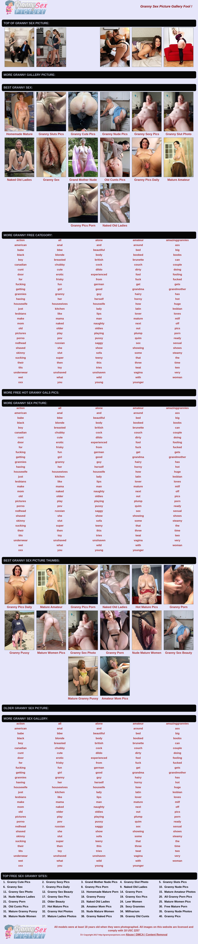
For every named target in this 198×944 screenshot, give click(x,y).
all (59, 240)
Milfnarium (132, 911)
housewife (20, 303)
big (177, 250)
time (177, 362)
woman (177, 377)
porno (20, 338)
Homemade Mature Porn (103, 891)
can (177, 259)
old (20, 328)
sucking (20, 357)
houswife (99, 303)
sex (138, 343)
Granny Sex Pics (58, 896)
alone (99, 240)
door (20, 274)
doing (177, 269)
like (59, 313)
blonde (59, 254)
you (59, 382)
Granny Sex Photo (21, 891)
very (177, 372)
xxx (20, 382)
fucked (177, 279)
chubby (60, 264)
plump (138, 333)
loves (177, 313)
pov (59, 338)
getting (20, 289)
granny (59, 294)
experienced (99, 274)
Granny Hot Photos (60, 911)
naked (60, 323)
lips (99, 313)
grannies (20, 294)
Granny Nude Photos (178, 911)
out (138, 328)
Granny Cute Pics (18, 882)
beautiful (99, 250)
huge (177, 303)
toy (60, 367)
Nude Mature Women (100, 911)
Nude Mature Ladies (22, 896)
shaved (20, 348)
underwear (21, 372)
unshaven (99, 372)
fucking (20, 284)
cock (99, 264)
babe (20, 250)
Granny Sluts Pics (175, 882)
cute (60, 269)
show (99, 348)
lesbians (20, 313)
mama (60, 318)
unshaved (59, 372)
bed (138, 250)
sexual (177, 343)
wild (99, 377)
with (138, 377)
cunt (21, 269)
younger (138, 382)
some (138, 352)
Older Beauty (56, 901)
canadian (21, 264)
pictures (20, 333)
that (138, 357)
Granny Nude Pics (176, 886)
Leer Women (133, 901)
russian (60, 343)
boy (20, 259)
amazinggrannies (177, 240)
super (59, 357)
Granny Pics (172, 916)
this (98, 362)
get (138, 284)
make (20, 318)
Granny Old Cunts (137, 916)
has (177, 294)
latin (138, 308)
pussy (99, 338)
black (20, 254)
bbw (60, 250)
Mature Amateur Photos (180, 891)
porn (177, 333)
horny (138, 299)
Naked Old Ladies (135, 886)
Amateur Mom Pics (99, 906)
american (21, 245)
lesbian (177, 308)
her (60, 299)
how (138, 303)
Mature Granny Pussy (23, 911)
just (20, 308)
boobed (138, 254)
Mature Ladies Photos (62, 916)
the (177, 357)
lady (99, 308)
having (20, 299)
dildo (99, 269)
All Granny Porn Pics (178, 896)
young (99, 382)
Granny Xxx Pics (136, 896)
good (99, 289)
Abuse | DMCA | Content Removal (146, 934)
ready (177, 338)
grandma (138, 289)
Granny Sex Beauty (60, 891)
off (177, 323)
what (60, 377)
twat (138, 367)
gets (177, 284)
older (59, 328)
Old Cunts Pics (18, 906)
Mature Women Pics (177, 901)
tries (99, 367)
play (60, 333)
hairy (138, 294)
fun (60, 284)
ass (177, 245)
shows (177, 348)
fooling (177, 274)
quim (138, 338)
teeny (99, 357)
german (99, 284)
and (98, 245)
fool (138, 274)
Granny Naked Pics (99, 916)
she (59, 348)
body (99, 254)
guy (98, 294)
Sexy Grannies (135, 906)
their (21, 362)
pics (177, 328)
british (99, 259)
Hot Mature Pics (58, 906)
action (20, 240)
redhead (20, 343)
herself (99, 299)
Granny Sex (15, 886)
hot (177, 299)
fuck (138, 279)
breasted (60, 259)
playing (99, 333)
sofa (99, 352)
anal (60, 245)
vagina (138, 372)
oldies (99, 328)
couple (177, 264)
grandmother (177, 289)
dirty (138, 269)
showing (138, 348)
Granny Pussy (96, 896)
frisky (59, 279)
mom (20, 323)
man (99, 318)
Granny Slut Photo (136, 882)
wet (20, 377)
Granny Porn (133, 891)
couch (138, 264)
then (60, 362)
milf (177, 318)
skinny (20, 352)
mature (138, 318)
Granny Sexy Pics (58, 882)
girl (60, 289)
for (21, 279)
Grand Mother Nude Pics (101, 882)
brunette (138, 259)
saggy (99, 343)
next (138, 323)
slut (59, 352)
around (138, 245)
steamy (177, 352)
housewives (60, 303)
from (99, 279)
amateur (138, 240)
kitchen (60, 308)
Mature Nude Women (22, 916)
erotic (59, 274)
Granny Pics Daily (58, 886)
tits (20, 367)
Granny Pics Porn (96, 886)
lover (138, 313)
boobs (177, 254)
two (177, 367)
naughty (99, 323)
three (138, 362)
